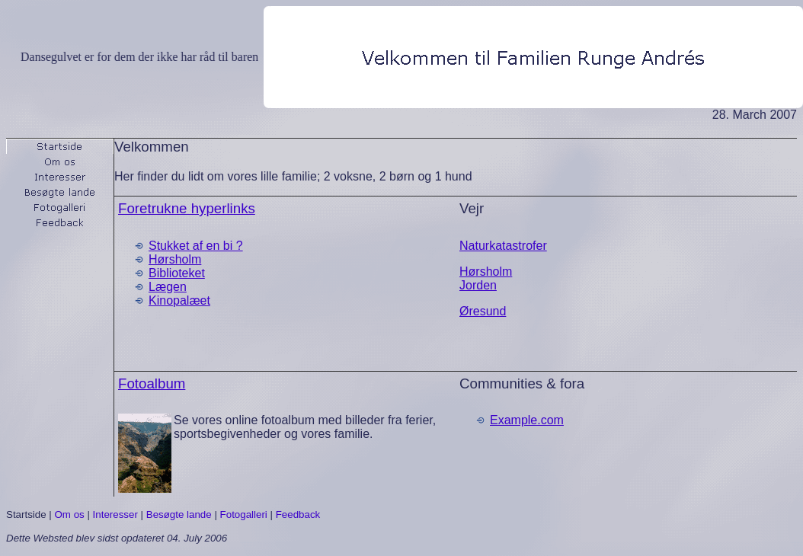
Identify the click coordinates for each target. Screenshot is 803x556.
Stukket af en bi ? (196, 245)
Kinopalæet (179, 300)
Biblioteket (177, 273)
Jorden (478, 285)
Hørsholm (175, 259)
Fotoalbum (151, 383)
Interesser (115, 514)
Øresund (482, 311)
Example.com (527, 420)
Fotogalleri (243, 514)
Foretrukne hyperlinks (186, 208)
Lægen (168, 286)
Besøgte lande (179, 514)
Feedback (298, 514)
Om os (69, 514)
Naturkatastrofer (503, 245)
